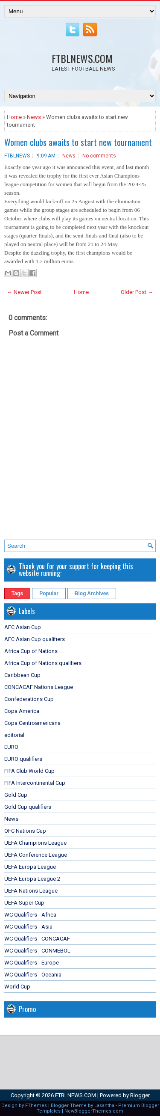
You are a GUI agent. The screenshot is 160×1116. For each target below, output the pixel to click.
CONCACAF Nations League (38, 687)
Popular (48, 594)
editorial (14, 735)
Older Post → (137, 292)
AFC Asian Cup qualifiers (34, 639)
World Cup (17, 986)
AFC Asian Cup (22, 627)
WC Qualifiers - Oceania (32, 974)
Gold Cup (15, 795)
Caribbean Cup (22, 675)
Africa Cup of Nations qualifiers (42, 663)
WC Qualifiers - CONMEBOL (37, 950)
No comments (99, 156)
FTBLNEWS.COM (82, 58)
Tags (17, 594)
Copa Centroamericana (32, 723)
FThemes (36, 1105)
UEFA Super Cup (24, 902)
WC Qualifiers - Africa (30, 914)
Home (14, 117)
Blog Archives (92, 594)
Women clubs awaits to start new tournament (78, 142)
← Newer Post (24, 292)
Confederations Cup (29, 699)
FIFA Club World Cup (29, 771)
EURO (11, 747)
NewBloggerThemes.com (93, 1111)
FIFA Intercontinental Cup (34, 783)
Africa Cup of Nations (31, 651)
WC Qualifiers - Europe (31, 962)
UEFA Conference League (35, 855)
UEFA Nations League (31, 890)
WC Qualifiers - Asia (28, 926)
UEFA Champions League (35, 843)
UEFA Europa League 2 (32, 879)
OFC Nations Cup (25, 831)
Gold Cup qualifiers (27, 807)
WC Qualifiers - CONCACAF (37, 938)
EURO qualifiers (23, 759)
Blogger (140, 1095)
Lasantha (104, 1105)
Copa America (21, 711)
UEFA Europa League (30, 867)
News (34, 117)
